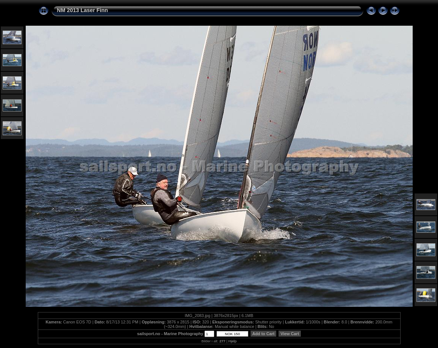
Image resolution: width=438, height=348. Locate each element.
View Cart (289, 333)
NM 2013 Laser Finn (82, 10)
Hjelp (232, 341)
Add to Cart (263, 333)
